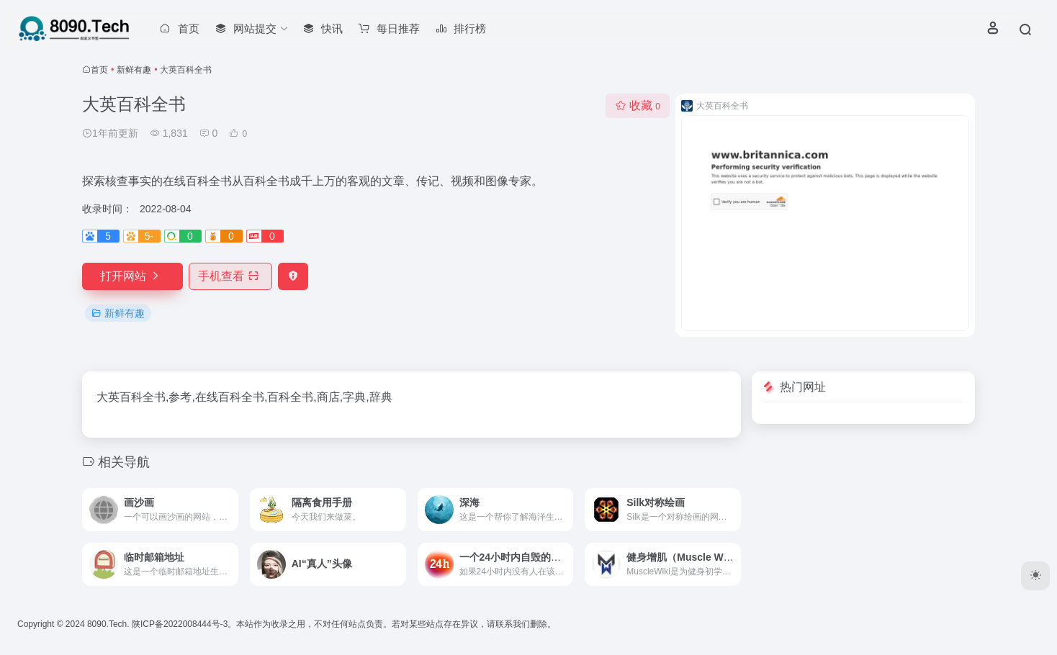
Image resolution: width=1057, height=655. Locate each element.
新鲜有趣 (134, 70)
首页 (99, 70)
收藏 (637, 105)
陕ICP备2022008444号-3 (180, 624)
